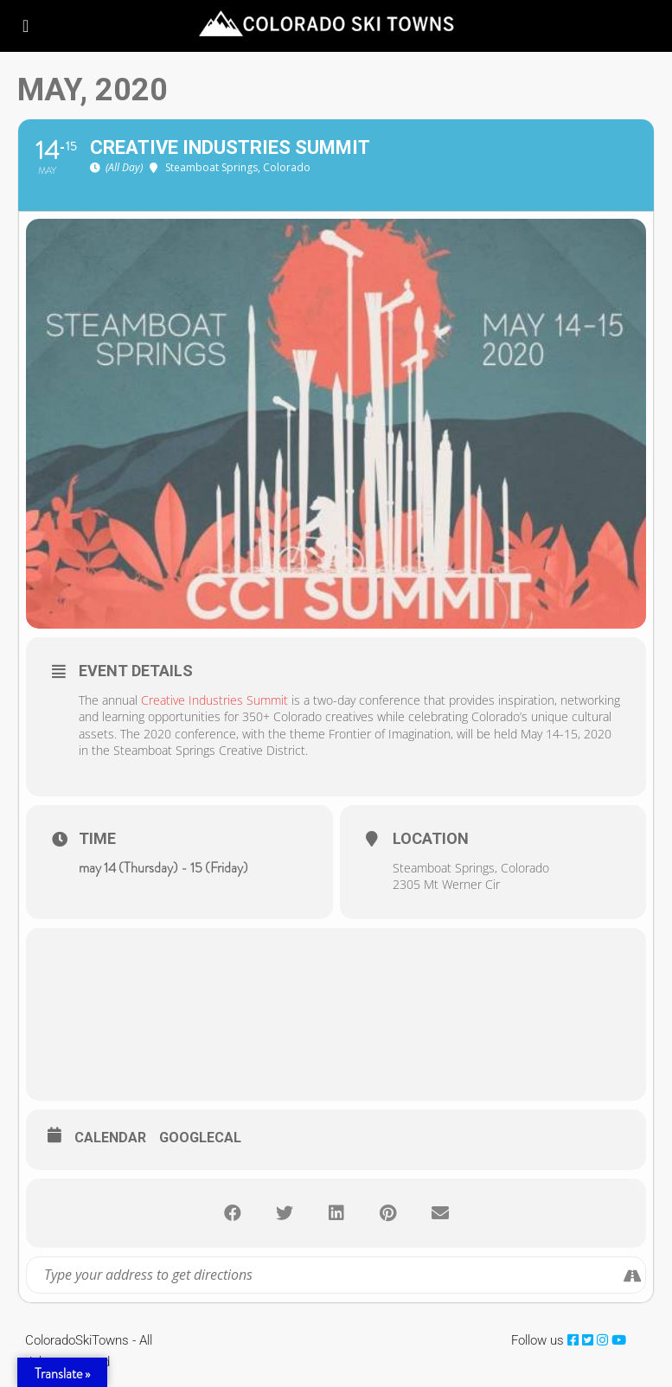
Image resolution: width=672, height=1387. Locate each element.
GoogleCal (200, 1137)
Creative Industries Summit (214, 700)
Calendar (110, 1137)
